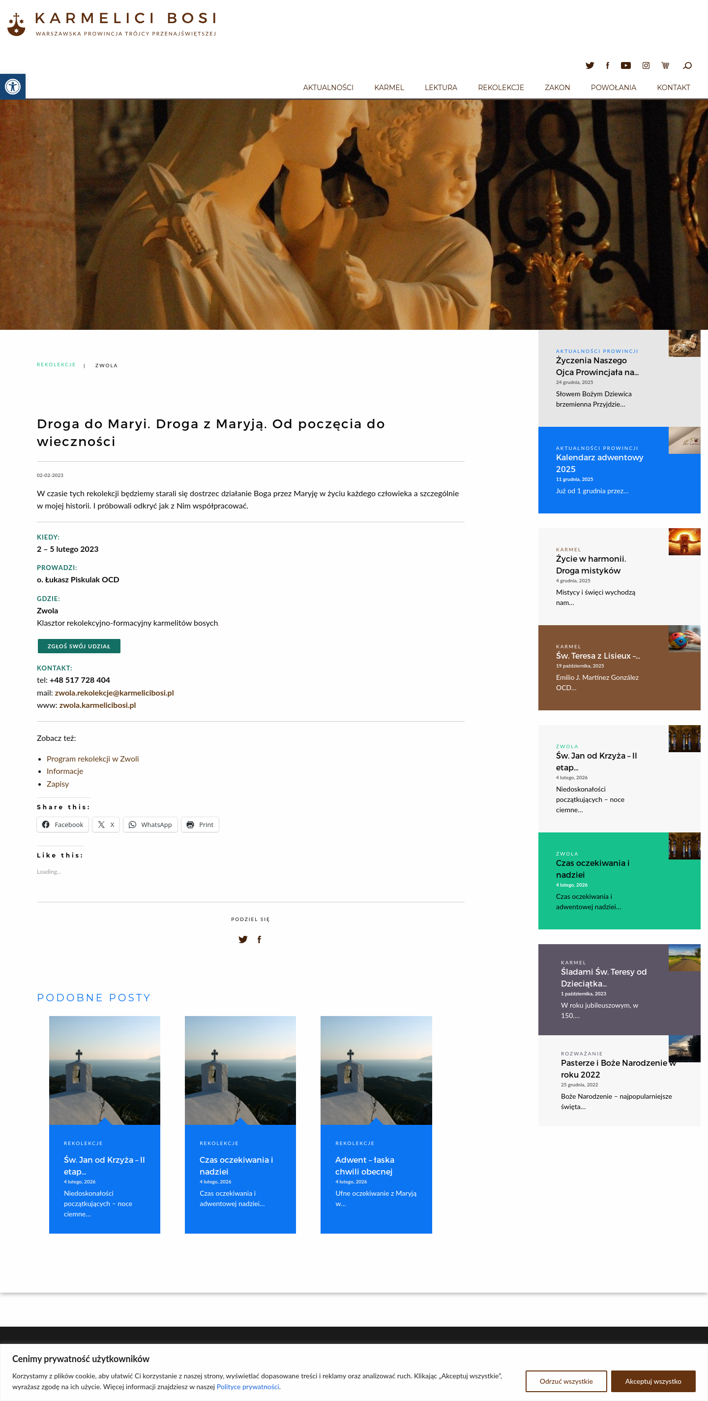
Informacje (65, 770)
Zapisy (58, 783)
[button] (13, 86)
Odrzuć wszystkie (566, 1381)
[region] (354, 1372)
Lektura (441, 87)
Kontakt (673, 87)
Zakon (557, 87)
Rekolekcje (501, 87)
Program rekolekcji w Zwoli (93, 758)
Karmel (389, 87)
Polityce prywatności (248, 1386)
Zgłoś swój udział (79, 646)
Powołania (614, 87)
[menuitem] (328, 86)
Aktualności (328, 87)
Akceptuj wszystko (653, 1381)
